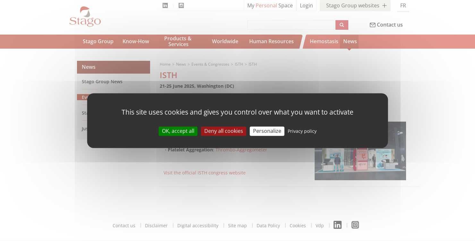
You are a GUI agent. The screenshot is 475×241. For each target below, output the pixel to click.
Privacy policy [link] (302, 131)
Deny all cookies (223, 130)
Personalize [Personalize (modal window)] (267, 130)
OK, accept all (178, 130)
